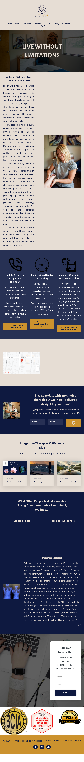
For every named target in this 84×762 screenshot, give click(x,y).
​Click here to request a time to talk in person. (69, 328)
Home (9, 24)
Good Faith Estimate (71, 749)
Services (27, 24)
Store (75, 24)
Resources (38, 24)
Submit (65, 693)
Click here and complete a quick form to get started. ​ (42, 324)
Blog (57, 24)
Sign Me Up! (73, 423)
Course (49, 24)
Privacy (55, 749)
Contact (66, 24)
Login (42, 25)
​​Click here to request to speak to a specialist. (15, 326)
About (17, 24)
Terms (47, 749)
